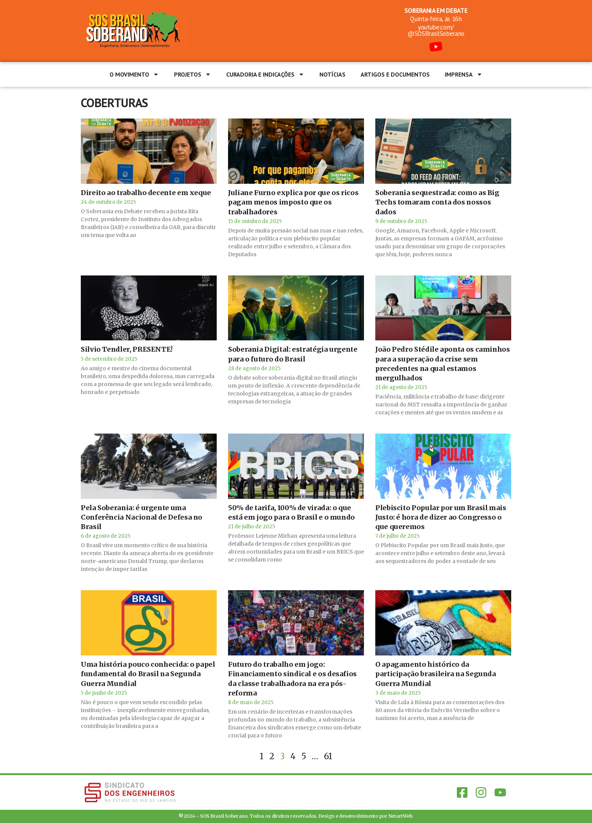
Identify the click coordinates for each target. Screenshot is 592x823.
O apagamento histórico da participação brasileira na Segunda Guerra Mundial (435, 674)
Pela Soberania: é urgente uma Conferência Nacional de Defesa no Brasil (141, 517)
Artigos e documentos (395, 74)
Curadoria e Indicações (265, 74)
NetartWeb (400, 816)
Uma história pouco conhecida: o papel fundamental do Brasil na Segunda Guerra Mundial (148, 674)
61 (328, 756)
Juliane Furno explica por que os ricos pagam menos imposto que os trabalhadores (293, 202)
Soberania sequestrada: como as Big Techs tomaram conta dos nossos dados (437, 202)
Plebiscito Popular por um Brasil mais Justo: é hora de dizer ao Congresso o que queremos (440, 517)
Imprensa (464, 74)
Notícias (332, 74)
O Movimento (134, 74)
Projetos (192, 74)
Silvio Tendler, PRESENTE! (127, 349)
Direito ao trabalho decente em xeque (146, 192)
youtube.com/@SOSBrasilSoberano (435, 30)
